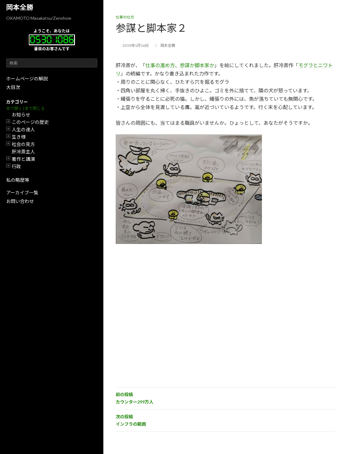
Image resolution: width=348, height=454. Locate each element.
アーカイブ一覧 (22, 192)
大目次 (13, 87)
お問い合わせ (20, 201)
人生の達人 (23, 129)
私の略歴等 (17, 180)
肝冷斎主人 (23, 151)
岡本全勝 (19, 7)
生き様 (19, 137)
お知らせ (21, 114)
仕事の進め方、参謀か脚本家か (179, 65)
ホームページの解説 (27, 78)
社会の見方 (23, 144)
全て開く (14, 108)
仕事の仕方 (125, 17)
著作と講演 (23, 159)
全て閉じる (35, 108)
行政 (16, 166)
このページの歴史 (30, 122)
